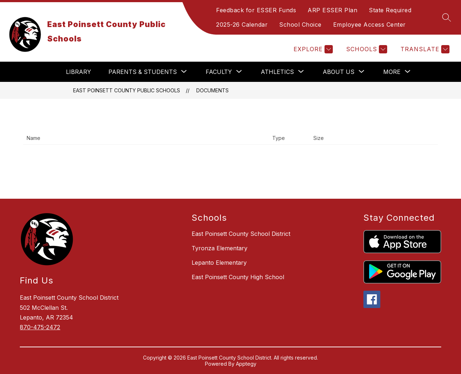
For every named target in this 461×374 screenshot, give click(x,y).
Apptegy (246, 364)
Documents (212, 90)
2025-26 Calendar (242, 24)
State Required (390, 10)
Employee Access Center (369, 24)
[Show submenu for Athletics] (277, 71)
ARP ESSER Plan (332, 10)
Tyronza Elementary (219, 248)
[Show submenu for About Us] (338, 71)
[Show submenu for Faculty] (219, 71)
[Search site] (446, 17)
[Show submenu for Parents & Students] (142, 71)
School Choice (300, 24)
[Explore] (312, 49)
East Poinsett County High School (238, 277)
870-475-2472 (40, 327)
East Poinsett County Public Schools (126, 90)
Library (78, 71)
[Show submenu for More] (391, 71)
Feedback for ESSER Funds (256, 10)
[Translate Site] (424, 49)
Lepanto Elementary (219, 262)
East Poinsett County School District (241, 233)
